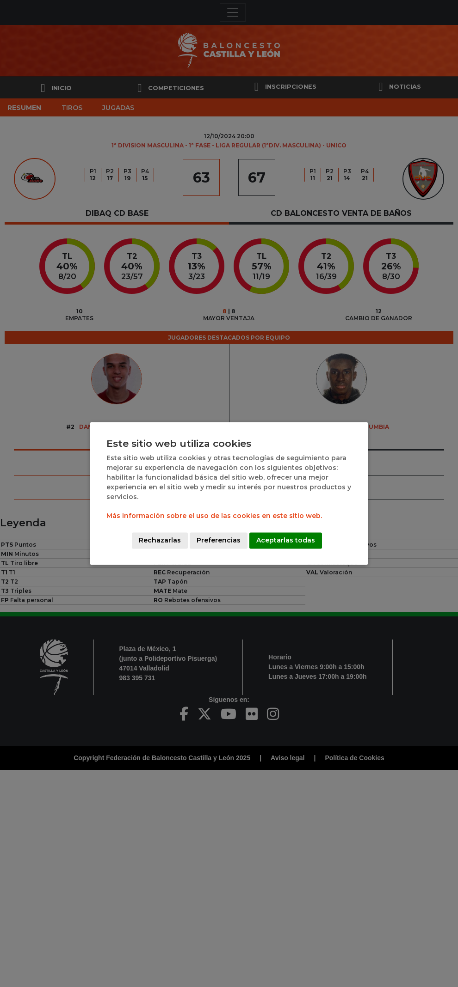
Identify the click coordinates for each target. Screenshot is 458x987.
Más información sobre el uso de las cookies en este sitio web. (214, 516)
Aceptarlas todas (285, 540)
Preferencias (219, 540)
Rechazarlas (160, 540)
